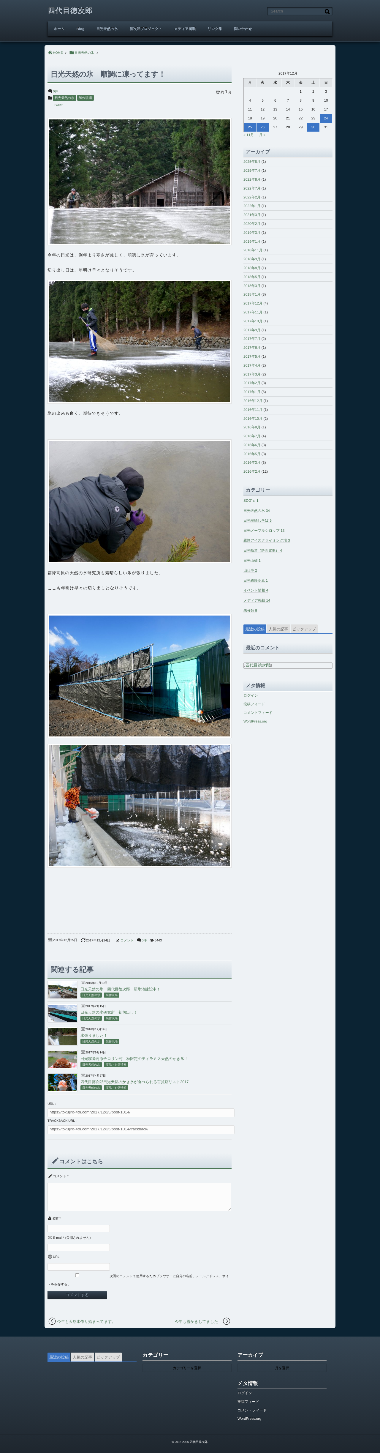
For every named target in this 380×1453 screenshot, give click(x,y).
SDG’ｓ (251, 500)
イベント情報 (255, 590)
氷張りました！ (93, 1035)
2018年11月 (252, 250)
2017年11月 (252, 312)
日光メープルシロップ (264, 530)
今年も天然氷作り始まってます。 (86, 1321)
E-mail (57, 1238)
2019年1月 (251, 241)
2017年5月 (251, 356)
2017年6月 (251, 347)
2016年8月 (251, 427)
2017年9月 (251, 330)
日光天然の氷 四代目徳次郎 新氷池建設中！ (120, 989)
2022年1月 (251, 206)
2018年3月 (251, 286)
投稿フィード (254, 704)
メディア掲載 (185, 29)
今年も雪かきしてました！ (198, 1321)
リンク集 (215, 29)
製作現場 (85, 98)
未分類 (250, 610)
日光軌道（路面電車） (262, 550)
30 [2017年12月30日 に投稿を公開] (313, 127)
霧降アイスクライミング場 (266, 540)
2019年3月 (251, 233)
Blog (81, 29)
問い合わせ (243, 29)
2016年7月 (251, 436)
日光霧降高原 (255, 580)
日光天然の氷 (107, 29)
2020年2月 (251, 224)
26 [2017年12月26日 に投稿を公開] (263, 127)
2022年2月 (251, 197)
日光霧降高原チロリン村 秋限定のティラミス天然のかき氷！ (134, 1058)
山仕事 (250, 570)
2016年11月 (252, 410)
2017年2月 (251, 383)
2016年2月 (251, 471)
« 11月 (248, 135)
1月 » (261, 135)
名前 (55, 1218)
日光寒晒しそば (257, 520)
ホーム (59, 29)
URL (56, 1257)
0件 (55, 91)
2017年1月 (251, 392)
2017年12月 (252, 303)
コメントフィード (258, 713)
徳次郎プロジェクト (146, 29)
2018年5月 (251, 277)
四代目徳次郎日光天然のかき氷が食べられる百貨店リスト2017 (134, 1082)
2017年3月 (251, 374)
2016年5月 (251, 454)
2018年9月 (251, 259)
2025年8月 (251, 162)
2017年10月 (252, 321)
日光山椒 (252, 561)
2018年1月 (251, 294)
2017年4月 (251, 365)
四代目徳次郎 (71, 11)
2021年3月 (251, 215)
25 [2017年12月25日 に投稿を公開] (250, 127)
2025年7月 (251, 170)
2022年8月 (251, 179)
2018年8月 (251, 268)
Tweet (58, 105)
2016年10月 (252, 419)
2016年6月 (251, 445)
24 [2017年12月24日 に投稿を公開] (326, 118)
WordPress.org (255, 721)
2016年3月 (251, 462)
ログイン (250, 695)
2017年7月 (251, 339)
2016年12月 (252, 401)
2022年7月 (251, 188)
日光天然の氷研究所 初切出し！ (109, 1012)
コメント (127, 940)
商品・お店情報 (116, 1065)
